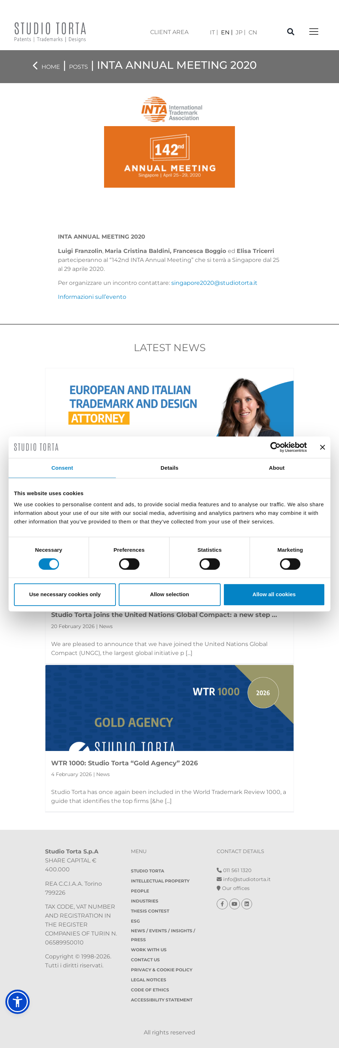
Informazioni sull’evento (92, 296)
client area (169, 32)
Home (50, 66)
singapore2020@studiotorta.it (214, 282)
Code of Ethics (150, 989)
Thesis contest (150, 911)
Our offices (233, 888)
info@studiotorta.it (244, 879)
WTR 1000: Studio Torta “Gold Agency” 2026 (124, 763)
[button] (17, 1001)
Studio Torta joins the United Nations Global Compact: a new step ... (164, 615)
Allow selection (169, 594)
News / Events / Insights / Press (163, 935)
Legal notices (148, 979)
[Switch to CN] (253, 32)
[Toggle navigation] (313, 32)
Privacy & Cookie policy (161, 969)
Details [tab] (169, 468)
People (140, 891)
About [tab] (277, 468)
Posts (78, 66)
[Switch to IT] (214, 32)
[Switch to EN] (227, 32)
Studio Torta (147, 871)
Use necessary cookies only (64, 594)
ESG (135, 921)
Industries (144, 901)
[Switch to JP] (240, 32)
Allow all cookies (274, 594)
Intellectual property (160, 881)
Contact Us (145, 959)
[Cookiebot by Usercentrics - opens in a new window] (275, 447)
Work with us (149, 949)
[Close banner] (322, 447)
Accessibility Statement (161, 999)
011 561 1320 (234, 870)
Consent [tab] (62, 468)
